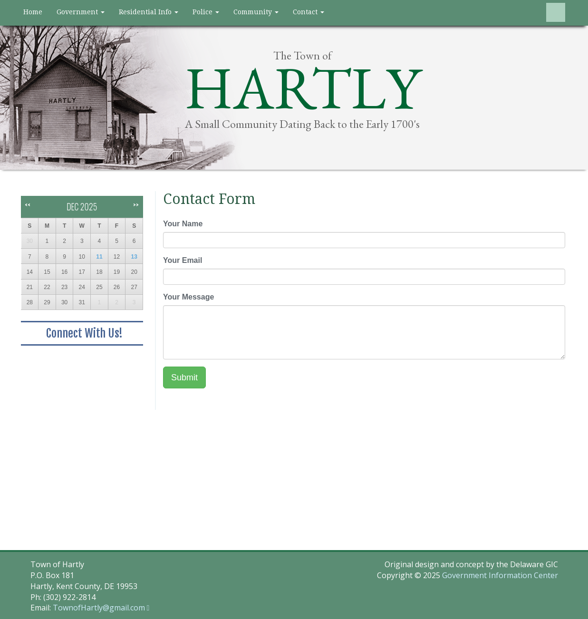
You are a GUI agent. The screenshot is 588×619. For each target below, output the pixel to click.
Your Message (188, 297)
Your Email (182, 260)
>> (136, 204)
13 (134, 256)
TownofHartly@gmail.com (99, 607)
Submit (184, 377)
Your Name (182, 224)
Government (81, 12)
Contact (308, 12)
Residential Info (148, 12)
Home (32, 12)
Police (206, 12)
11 (99, 256)
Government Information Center (500, 575)
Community (256, 12)
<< (27, 204)
